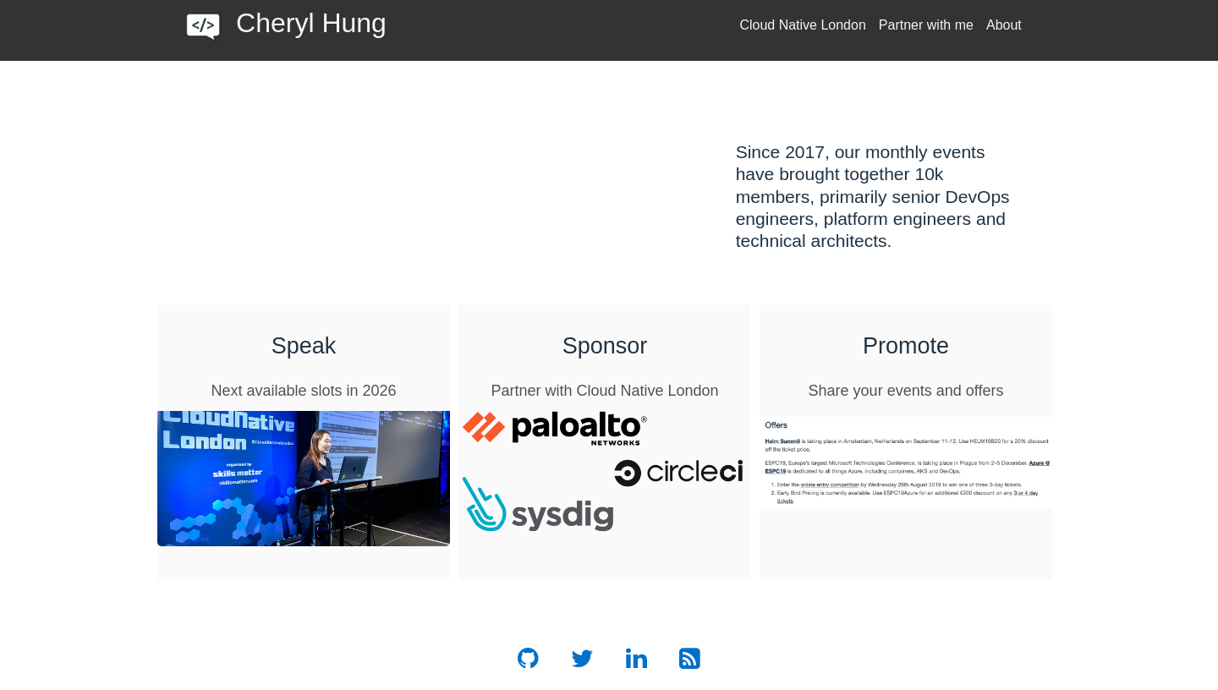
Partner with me (926, 25)
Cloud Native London (802, 25)
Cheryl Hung (311, 23)
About (1004, 25)
